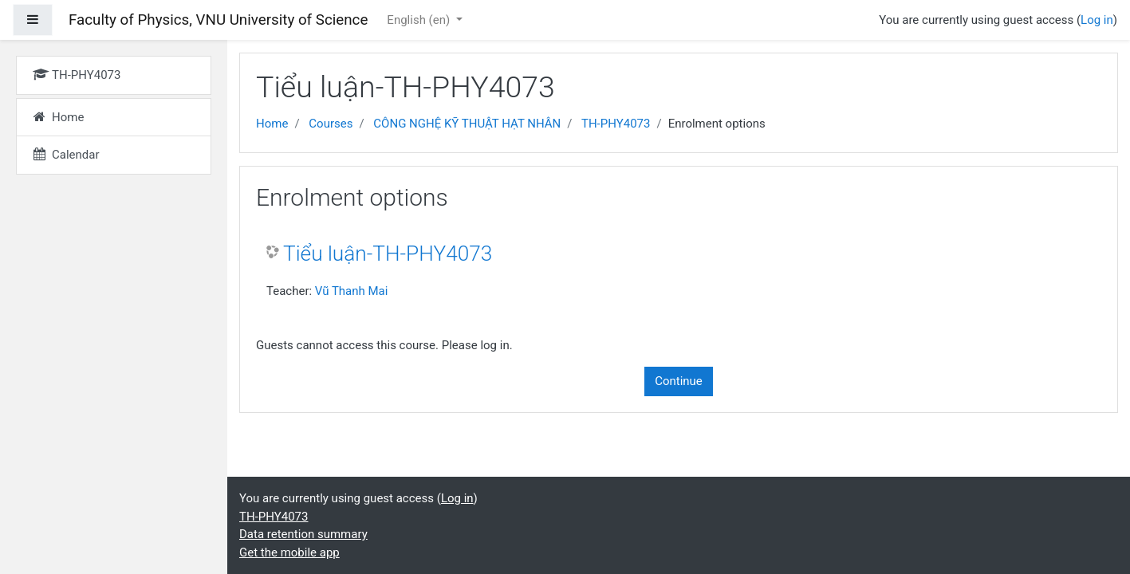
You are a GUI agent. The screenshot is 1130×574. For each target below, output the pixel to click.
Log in (1097, 20)
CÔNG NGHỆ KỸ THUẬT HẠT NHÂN (467, 123)
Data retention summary (303, 534)
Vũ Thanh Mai (351, 291)
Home (272, 123)
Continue (679, 381)
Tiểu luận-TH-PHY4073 (387, 253)
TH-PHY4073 (615, 123)
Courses (330, 123)
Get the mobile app (289, 552)
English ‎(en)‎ (420, 20)
